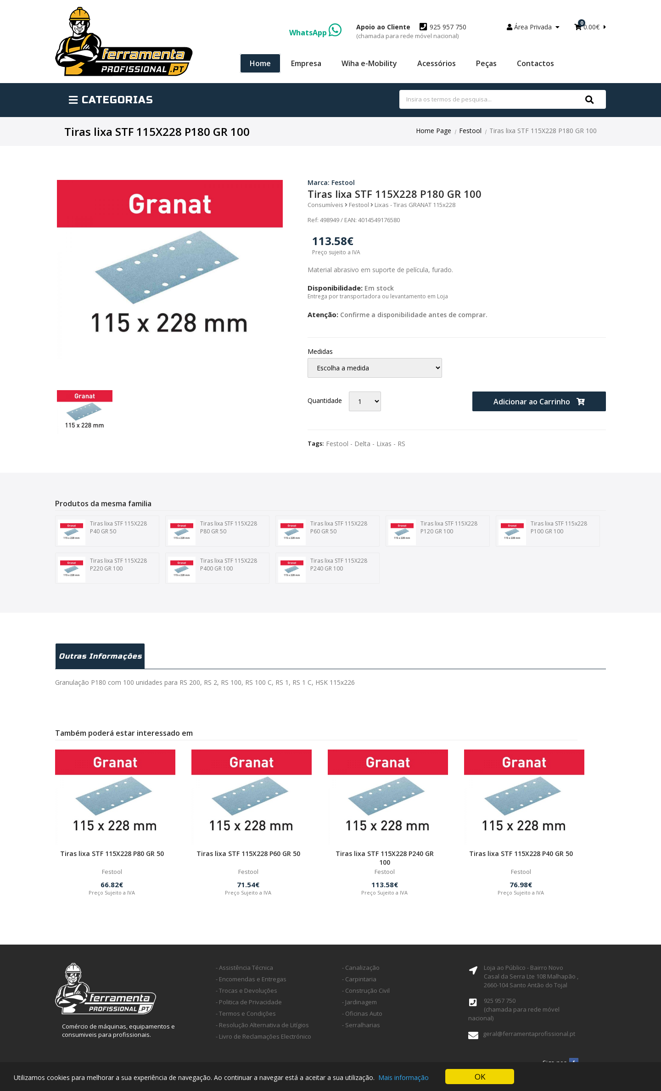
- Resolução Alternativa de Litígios (262, 1025)
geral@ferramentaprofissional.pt (529, 1033)
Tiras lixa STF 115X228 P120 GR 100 (432, 532)
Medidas (320, 351)
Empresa (306, 63)
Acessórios (436, 63)
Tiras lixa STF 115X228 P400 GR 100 (212, 569)
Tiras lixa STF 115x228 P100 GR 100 (543, 532)
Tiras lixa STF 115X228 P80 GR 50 (212, 532)
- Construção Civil (366, 990)
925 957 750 (411, 31)
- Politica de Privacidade (249, 1002)
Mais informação (403, 1077)
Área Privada (533, 26)
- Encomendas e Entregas (251, 979)
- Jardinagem (359, 1002)
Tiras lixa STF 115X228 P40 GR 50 (102, 532)
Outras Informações (100, 656)
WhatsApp (315, 33)
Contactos (535, 63)
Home (260, 63)
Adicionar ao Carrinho (539, 402)
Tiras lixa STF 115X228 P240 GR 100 (322, 569)
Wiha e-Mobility (369, 63)
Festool (470, 130)
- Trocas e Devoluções (246, 990)
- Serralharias (361, 1025)
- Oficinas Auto (362, 1013)
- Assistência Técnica (244, 967)
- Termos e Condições (246, 1013)
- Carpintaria (359, 979)
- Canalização (361, 967)
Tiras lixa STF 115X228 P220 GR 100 (102, 569)
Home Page (433, 130)
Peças (486, 63)
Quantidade (325, 400)
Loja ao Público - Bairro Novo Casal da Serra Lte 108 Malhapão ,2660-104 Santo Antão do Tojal (531, 976)
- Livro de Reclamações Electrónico (263, 1036)
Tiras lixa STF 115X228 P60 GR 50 (322, 532)
